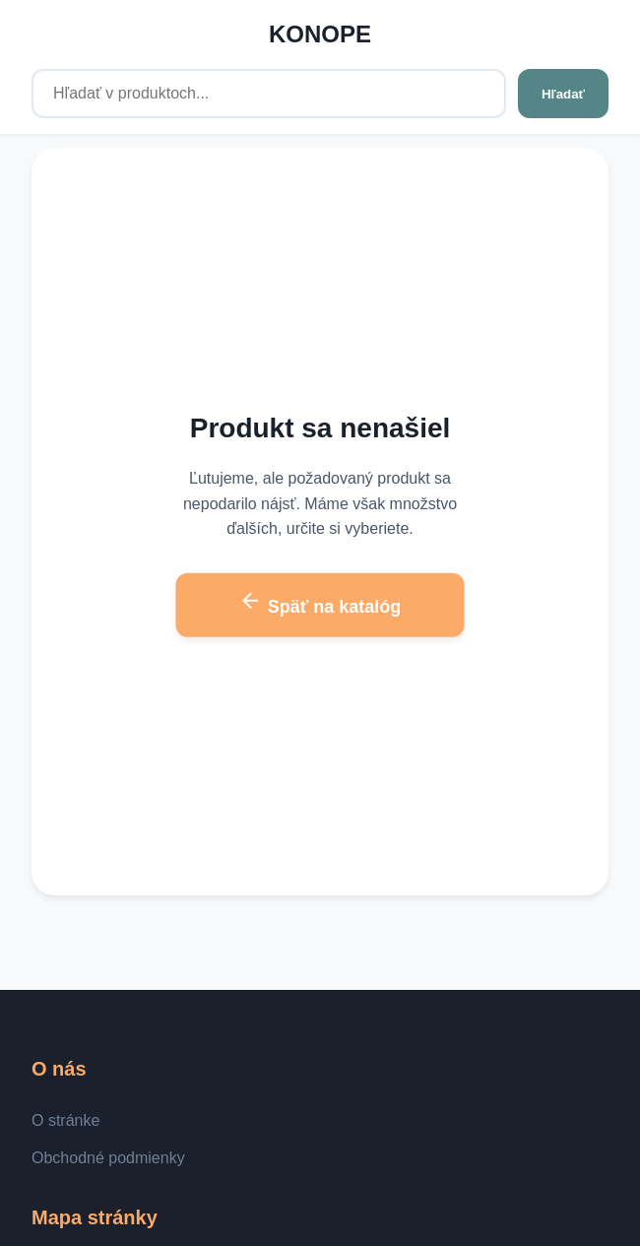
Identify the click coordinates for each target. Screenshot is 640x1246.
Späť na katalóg (320, 603)
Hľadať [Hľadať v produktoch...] (563, 94)
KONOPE (320, 34)
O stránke (65, 1120)
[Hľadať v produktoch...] (269, 93)
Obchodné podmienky (108, 1157)
